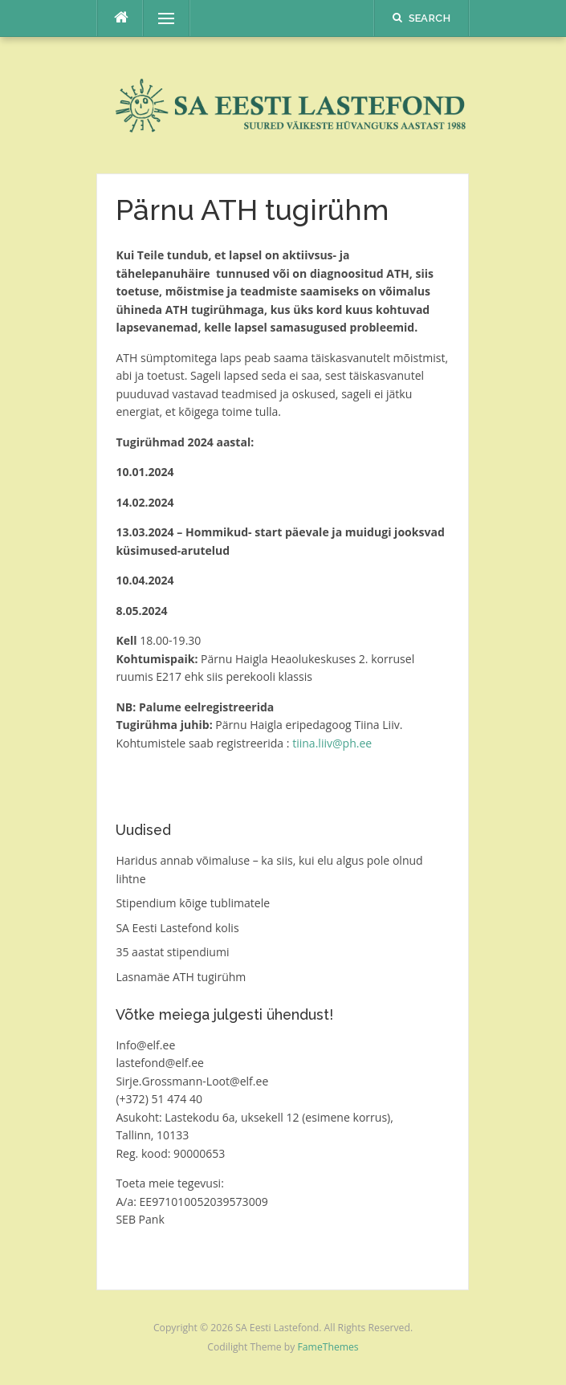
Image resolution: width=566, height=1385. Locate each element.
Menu (159, 18)
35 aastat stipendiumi (172, 951)
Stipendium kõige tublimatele (193, 902)
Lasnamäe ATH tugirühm (181, 976)
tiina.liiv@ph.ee (332, 743)
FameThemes (328, 1347)
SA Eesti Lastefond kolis (177, 927)
